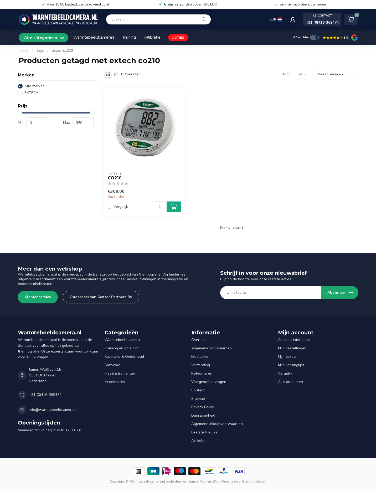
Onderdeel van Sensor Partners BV (101, 296)
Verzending (200, 364)
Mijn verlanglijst (291, 364)
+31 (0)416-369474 (45, 394)
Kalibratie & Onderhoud (124, 356)
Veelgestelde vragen (208, 381)
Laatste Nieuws (204, 432)
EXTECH (31, 93)
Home (23, 50)
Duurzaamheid (203, 415)
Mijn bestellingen (292, 348)
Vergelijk (121, 207)
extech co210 (62, 50)
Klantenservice (38, 296)
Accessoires (115, 381)
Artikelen (199, 440)
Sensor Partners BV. (203, 481)
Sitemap (198, 398)
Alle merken (34, 86)
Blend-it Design (254, 481)
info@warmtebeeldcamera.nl (53, 409)
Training (129, 37)
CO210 (115, 178)
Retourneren (201, 373)
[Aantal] (160, 206)
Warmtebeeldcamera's (94, 37)
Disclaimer (200, 356)
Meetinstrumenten (120, 373)
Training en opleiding (122, 348)
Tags (40, 50)
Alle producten (290, 381)
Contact (197, 390)
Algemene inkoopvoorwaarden (217, 423)
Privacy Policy (202, 407)
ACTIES (178, 37)
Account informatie (294, 339)
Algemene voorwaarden (211, 348)
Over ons (199, 339)
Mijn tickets (287, 356)
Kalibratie (152, 37)
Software (112, 364)
